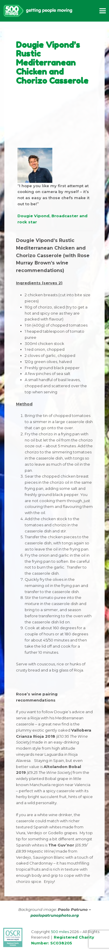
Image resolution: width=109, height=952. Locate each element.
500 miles (60, 931)
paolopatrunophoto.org (55, 915)
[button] (102, 10)
